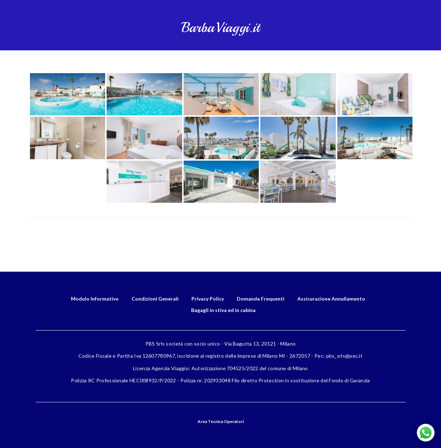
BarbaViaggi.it (220, 27)
